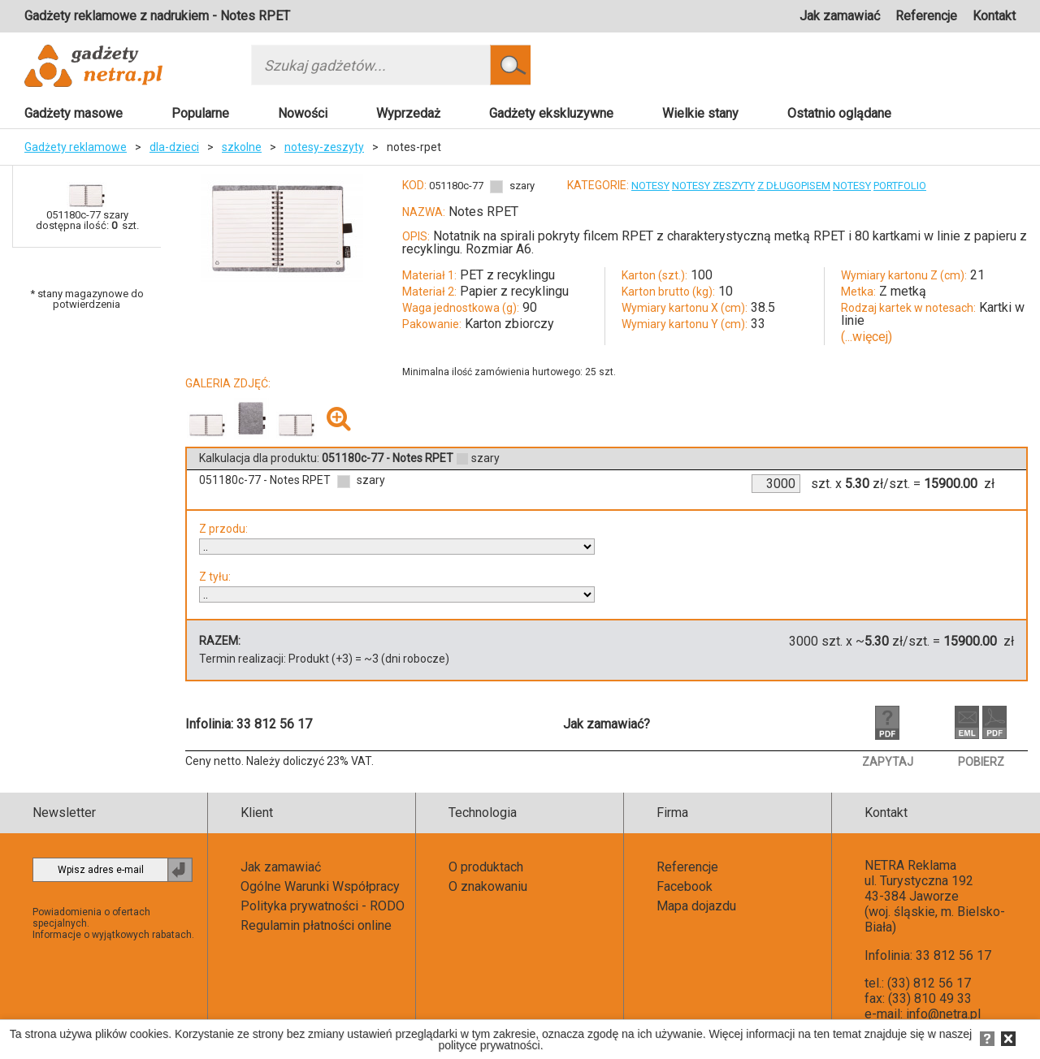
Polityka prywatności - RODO (322, 906)
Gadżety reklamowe (75, 146)
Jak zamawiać (840, 16)
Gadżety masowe (73, 113)
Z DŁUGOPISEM (793, 185)
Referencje (926, 16)
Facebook (684, 886)
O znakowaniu (487, 886)
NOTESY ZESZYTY (713, 185)
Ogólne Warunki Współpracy (320, 886)
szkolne (242, 146)
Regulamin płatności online (316, 925)
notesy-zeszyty (324, 146)
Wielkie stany (700, 113)
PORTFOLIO (899, 185)
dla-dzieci (174, 146)
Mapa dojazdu (696, 906)
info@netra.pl (943, 1014)
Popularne (200, 113)
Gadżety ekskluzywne (551, 113)
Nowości (302, 113)
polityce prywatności (489, 1045)
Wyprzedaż (408, 113)
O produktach (485, 867)
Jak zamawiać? (606, 724)
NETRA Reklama (910, 865)
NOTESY (650, 185)
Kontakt (994, 16)
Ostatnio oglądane (839, 113)
